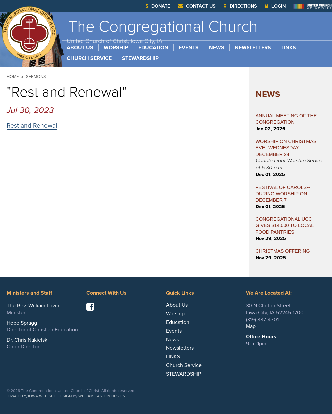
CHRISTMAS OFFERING (283, 251)
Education (153, 47)
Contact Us (197, 6)
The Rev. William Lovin (33, 305)
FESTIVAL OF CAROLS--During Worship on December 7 (283, 194)
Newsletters (253, 47)
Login (275, 6)
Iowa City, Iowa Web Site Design (39, 396)
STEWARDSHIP (140, 58)
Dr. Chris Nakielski (28, 340)
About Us (80, 47)
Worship (116, 47)
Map (251, 326)
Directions (240, 6)
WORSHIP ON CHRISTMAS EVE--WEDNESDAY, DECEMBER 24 (286, 148)
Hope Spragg (22, 323)
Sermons (36, 76)
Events (189, 47)
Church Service (89, 58)
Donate (157, 6)
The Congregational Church (162, 31)
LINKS (288, 47)
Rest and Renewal (32, 125)
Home (13, 76)
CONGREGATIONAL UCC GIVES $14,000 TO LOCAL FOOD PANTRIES (285, 225)
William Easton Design (102, 396)
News (216, 47)
